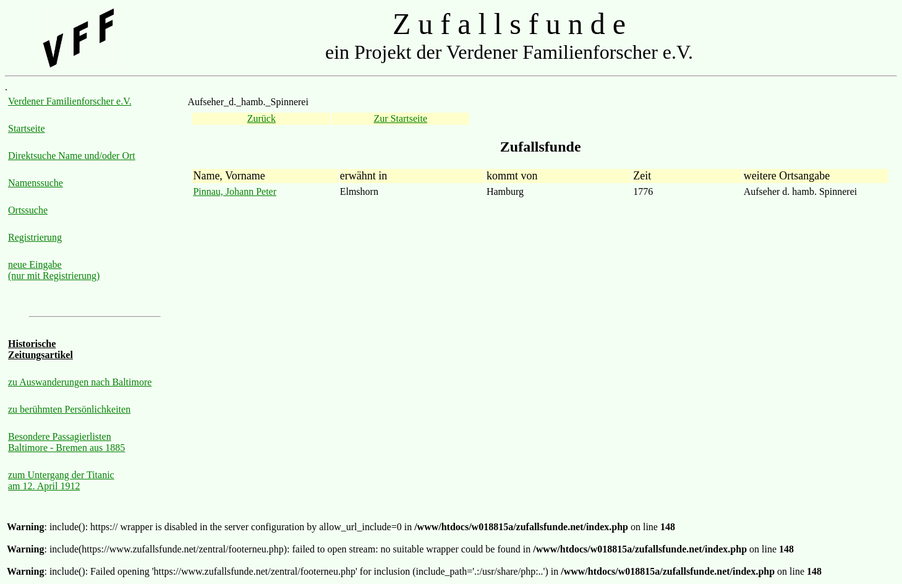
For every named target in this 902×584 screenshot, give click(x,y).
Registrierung (35, 237)
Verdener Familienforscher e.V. (70, 101)
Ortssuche (28, 210)
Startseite (26, 128)
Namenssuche (35, 183)
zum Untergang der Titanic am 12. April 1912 (61, 480)
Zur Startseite (400, 118)
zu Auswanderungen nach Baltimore (79, 382)
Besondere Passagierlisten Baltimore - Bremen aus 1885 (66, 442)
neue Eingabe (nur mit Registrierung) (54, 270)
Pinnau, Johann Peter (234, 191)
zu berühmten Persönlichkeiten (69, 409)
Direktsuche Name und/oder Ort (71, 155)
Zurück (261, 118)
